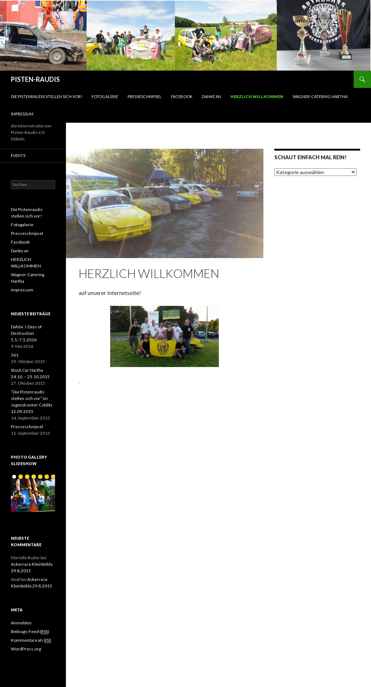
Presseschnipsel (145, 96)
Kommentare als (31, 640)
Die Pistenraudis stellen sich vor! (46, 96)
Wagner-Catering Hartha (320, 96)
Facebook (181, 96)
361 (14, 355)
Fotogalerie (105, 96)
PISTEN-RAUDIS (35, 79)
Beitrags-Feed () (30, 632)
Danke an (211, 96)
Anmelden (21, 622)
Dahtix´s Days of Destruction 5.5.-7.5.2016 (26, 333)
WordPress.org (26, 649)
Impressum (22, 113)
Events (18, 155)
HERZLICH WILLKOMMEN (256, 96)
